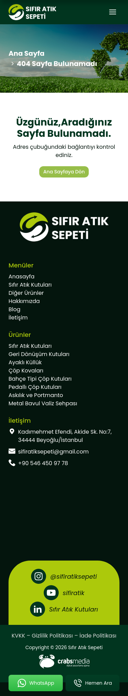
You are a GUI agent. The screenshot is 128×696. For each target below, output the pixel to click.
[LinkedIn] (64, 609)
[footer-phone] (64, 463)
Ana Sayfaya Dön (64, 171)
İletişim (18, 317)
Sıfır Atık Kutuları (30, 285)
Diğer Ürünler (26, 293)
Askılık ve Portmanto (36, 395)
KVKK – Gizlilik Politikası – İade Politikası (64, 636)
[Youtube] (64, 592)
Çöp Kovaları (26, 371)
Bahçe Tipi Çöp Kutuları (40, 379)
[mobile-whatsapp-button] (36, 683)
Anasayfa (21, 276)
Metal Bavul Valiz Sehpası (43, 403)
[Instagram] (64, 576)
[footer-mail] (64, 452)
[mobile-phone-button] (93, 683)
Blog (14, 309)
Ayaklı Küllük (25, 362)
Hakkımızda (24, 301)
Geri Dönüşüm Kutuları (39, 354)
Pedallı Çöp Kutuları (35, 387)
